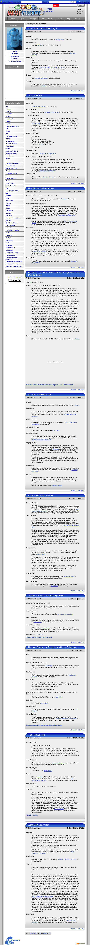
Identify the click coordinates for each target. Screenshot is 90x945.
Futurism (9, 215)
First (49, 933)
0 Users (79, 13)
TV (7, 133)
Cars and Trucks (11, 178)
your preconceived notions (47, 171)
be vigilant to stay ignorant (48, 153)
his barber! (64, 199)
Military (8, 238)
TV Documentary (11, 136)
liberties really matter (41, 78)
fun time (40, 45)
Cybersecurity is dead (38, 106)
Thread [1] (74, 90)
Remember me (84, 2)
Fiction (8, 111)
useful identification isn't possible (66, 719)
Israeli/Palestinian (11, 173)
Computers (9, 250)
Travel (8, 181)
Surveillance (10, 228)
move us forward (56, 485)
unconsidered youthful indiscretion (42, 896)
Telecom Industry (11, 143)
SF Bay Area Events (12, 190)
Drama (8, 121)
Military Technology (12, 264)
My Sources (14, 58)
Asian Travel (10, 183)
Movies (8, 116)
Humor (8, 158)
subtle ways (56, 430)
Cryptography (10, 255)
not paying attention (48, 177)
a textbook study (69, 576)
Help (69, 19)
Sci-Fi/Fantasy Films (12, 126)
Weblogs (32, 19)
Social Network (47, 19)
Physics (8, 203)
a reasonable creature (59, 763)
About (77, 19)
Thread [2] (74, 183)
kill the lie (42, 144)
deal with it (59, 697)
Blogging (9, 235)
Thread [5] (74, 389)
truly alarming (48, 771)
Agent (21, 19)
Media (8, 233)
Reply (82, 90)
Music (8, 131)
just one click (36, 123)
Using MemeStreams (12, 163)
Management (10, 146)
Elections (9, 171)
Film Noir (9, 124)
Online (79, 9)
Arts (6, 106)
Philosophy (9, 240)
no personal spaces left (51, 112)
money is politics (41, 554)
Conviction (39, 634)
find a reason (38, 622)
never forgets (44, 703)
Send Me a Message (15, 61)
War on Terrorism (11, 168)
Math (7, 198)
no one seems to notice (65, 614)
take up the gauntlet (40, 251)
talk (30, 282)
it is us (77, 339)
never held (45, 628)
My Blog (14, 51)
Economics (9, 210)
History (8, 195)
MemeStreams (10, 161)
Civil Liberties (10, 225)
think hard (56, 449)
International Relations (13, 218)
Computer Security (12, 252)
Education (9, 213)
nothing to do (60, 39)
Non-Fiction (10, 114)
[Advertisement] (15, 84)
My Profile (15, 53)
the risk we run (59, 809)
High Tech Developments (13, 266)
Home (12, 19)
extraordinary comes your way (67, 859)
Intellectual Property (12, 230)
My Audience (15, 56)
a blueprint (49, 665)
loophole (39, 777)
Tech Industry (10, 141)
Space (8, 205)
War (7, 128)
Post (60, 19)
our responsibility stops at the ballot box (52, 67)
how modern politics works (66, 215)
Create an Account (7, 2)
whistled (43, 86)
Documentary (10, 119)
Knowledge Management (14, 261)
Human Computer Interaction (11, 258)
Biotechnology (10, 247)
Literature (9, 109)
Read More (54, 586)
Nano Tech (9, 200)
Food (7, 188)
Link (79, 90)
